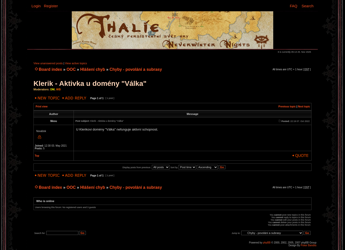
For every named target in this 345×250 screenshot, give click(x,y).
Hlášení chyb (92, 69)
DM (52, 89)
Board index (50, 69)
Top (37, 155)
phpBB (266, 242)
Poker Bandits (308, 245)
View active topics (76, 63)
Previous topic (287, 106)
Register (51, 6)
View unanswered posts (48, 63)
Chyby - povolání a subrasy (136, 69)
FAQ (293, 6)
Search (307, 6)
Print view (42, 106)
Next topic (304, 106)
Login (36, 6)
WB (58, 89)
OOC (71, 69)
